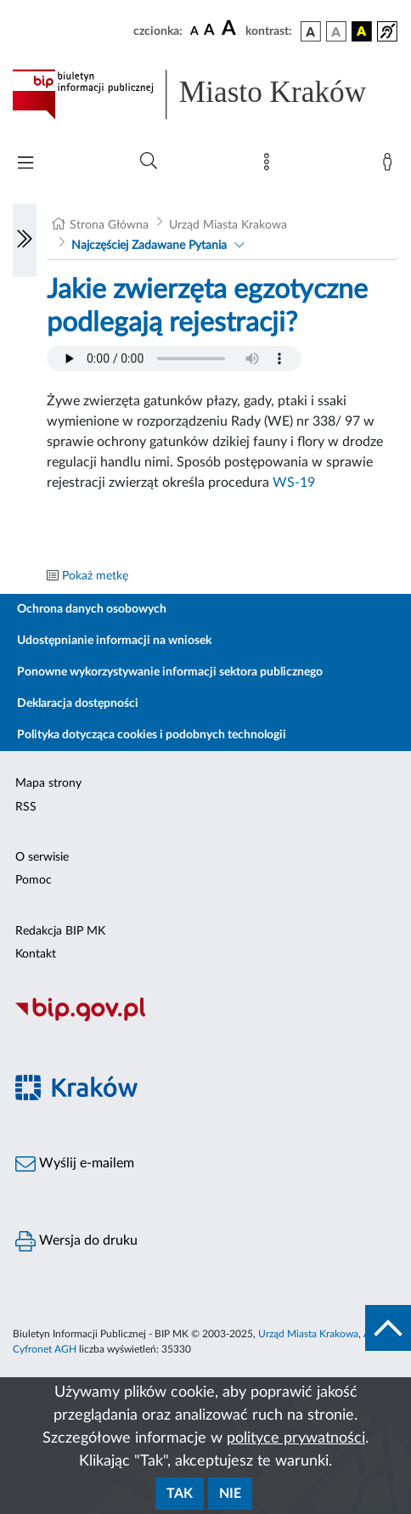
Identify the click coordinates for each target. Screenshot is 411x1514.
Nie (230, 1493)
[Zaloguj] (390, 166)
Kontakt (35, 954)
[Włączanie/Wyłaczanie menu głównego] (25, 164)
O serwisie (42, 857)
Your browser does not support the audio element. (174, 358)
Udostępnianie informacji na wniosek (114, 641)
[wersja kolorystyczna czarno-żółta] (362, 31)
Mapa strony (48, 783)
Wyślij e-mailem (74, 1164)
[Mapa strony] (270, 166)
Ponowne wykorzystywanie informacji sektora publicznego (170, 672)
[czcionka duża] (231, 29)
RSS (26, 807)
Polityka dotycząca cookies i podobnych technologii (151, 735)
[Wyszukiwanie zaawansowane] (148, 161)
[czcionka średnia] (209, 31)
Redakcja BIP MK (60, 931)
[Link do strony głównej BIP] (205, 94)
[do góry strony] (388, 1328)
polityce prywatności (296, 1438)
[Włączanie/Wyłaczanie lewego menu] (25, 240)
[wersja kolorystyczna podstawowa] (311, 31)
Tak (179, 1493)
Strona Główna (109, 225)
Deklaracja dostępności (77, 703)
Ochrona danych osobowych (91, 609)
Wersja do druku (76, 1241)
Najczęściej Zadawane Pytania (149, 245)
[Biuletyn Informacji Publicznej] (205, 1018)
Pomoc (33, 880)
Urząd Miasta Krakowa (228, 225)
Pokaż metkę (95, 576)
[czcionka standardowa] (194, 30)
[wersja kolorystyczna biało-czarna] (336, 31)
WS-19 (294, 482)
